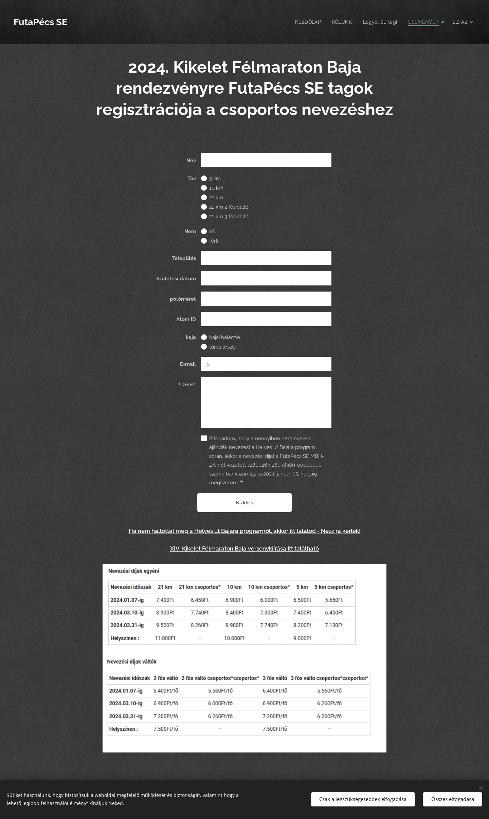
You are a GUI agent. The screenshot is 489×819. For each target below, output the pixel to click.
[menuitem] (305, 22)
